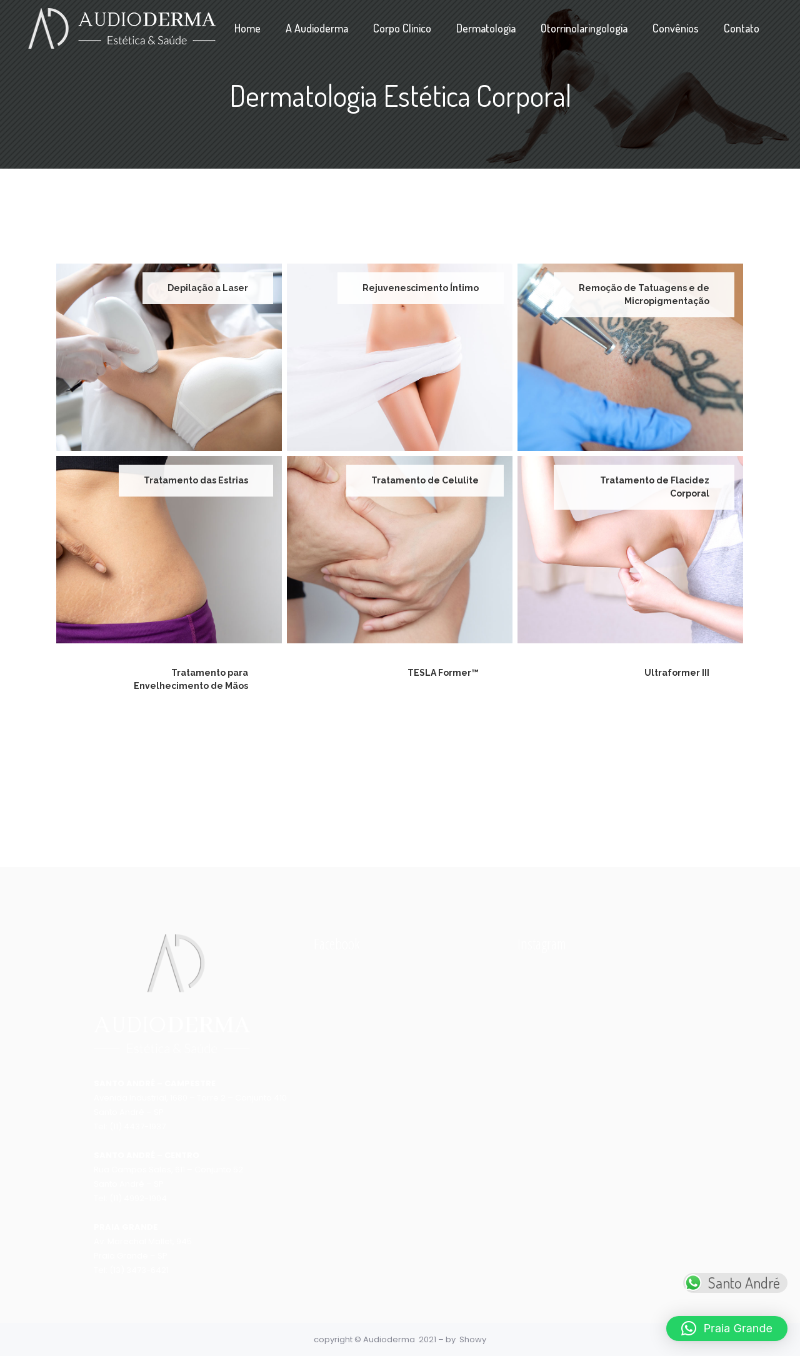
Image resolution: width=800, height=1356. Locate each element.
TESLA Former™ (443, 673)
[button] (727, 1328)
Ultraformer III (676, 673)
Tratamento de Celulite (425, 480)
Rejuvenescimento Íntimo (420, 288)
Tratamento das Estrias (196, 480)
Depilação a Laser (208, 288)
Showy (472, 1339)
